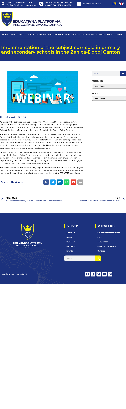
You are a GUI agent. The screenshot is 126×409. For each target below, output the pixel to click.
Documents (89, 34)
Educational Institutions (48, 34)
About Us (70, 233)
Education (105, 34)
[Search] (123, 73)
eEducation (102, 242)
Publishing (72, 34)
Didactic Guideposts (106, 246)
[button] (46, 182)
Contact (119, 34)
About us (25, 34)
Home (5, 34)
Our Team (71, 242)
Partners (70, 246)
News (13, 34)
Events (69, 251)
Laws (99, 237)
